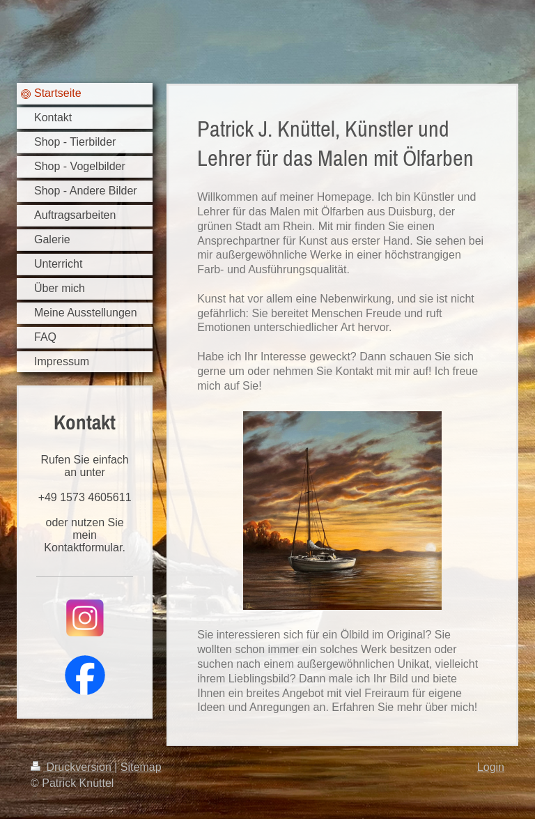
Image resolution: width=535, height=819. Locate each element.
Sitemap (141, 767)
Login (490, 767)
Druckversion (72, 767)
